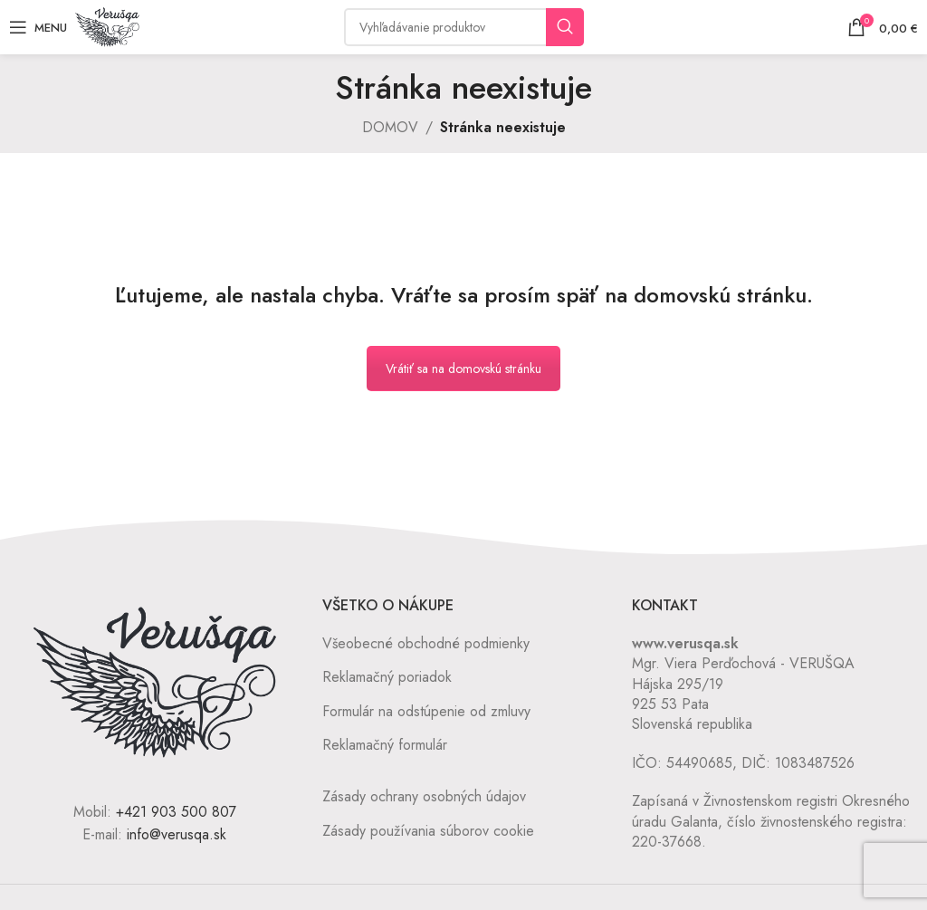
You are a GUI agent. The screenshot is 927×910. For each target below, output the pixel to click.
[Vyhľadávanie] (464, 27)
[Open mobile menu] (38, 27)
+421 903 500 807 (176, 811)
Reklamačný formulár (384, 744)
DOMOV (390, 127)
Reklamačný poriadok (387, 676)
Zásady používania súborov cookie (428, 830)
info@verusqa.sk (176, 834)
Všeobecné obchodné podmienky (426, 643)
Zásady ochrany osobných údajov (424, 796)
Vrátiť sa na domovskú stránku (463, 368)
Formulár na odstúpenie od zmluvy (426, 711)
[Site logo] (107, 25)
